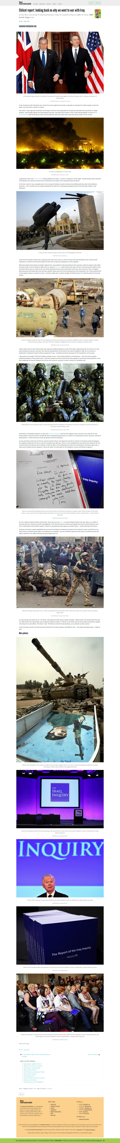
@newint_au (86, 1104)
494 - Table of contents (40, 1088)
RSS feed (53, 1115)
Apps (54, 4)
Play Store (86, 1113)
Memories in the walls (30, 1080)
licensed (79, 1129)
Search (48, 4)
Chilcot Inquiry (38, 178)
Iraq (35, 26)
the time (57, 267)
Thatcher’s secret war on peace (33, 1066)
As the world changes (30, 1074)
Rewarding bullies (29, 1076)
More (60, 4)
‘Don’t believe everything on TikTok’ (34, 1072)
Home (20, 1088)
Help (52, 1113)
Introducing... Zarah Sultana (32, 1068)
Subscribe (42, 4)
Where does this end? (30, 1070)
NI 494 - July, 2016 (24, 21)
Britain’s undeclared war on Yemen (34, 1078)
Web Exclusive (22, 26)
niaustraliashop (88, 1109)
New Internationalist (54, 433)
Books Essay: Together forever (32, 1064)
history (62, 522)
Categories (53, 1109)
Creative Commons (90, 1129)
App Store (85, 1111)
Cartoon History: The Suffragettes (33, 1082)
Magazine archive (28, 1088)
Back (21, 1094)
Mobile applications (56, 1111)
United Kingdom (29, 26)
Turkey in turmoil (93, 1054)
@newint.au (88, 1106)
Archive (35, 4)
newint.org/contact (84, 1119)
